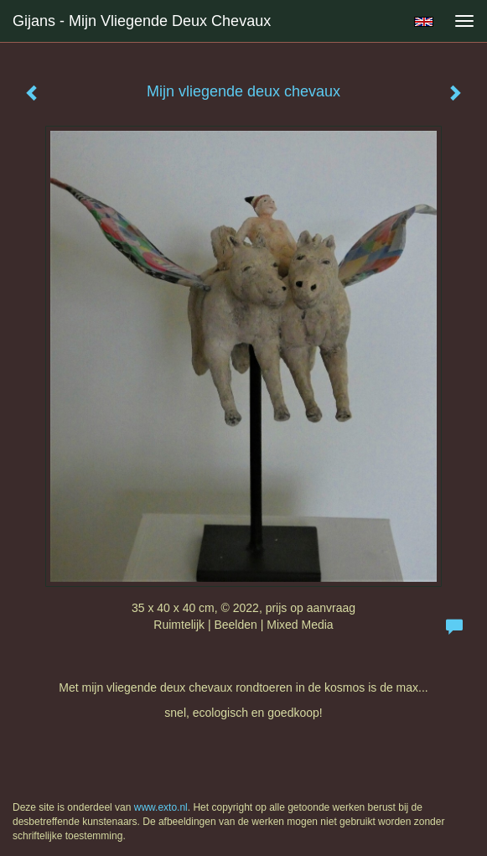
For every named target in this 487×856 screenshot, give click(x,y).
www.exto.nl (161, 807)
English (423, 22)
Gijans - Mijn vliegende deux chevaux (142, 21)
